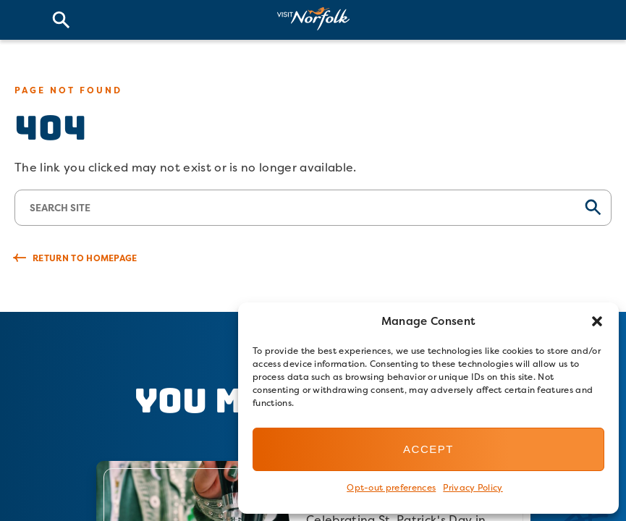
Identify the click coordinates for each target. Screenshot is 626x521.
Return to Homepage (85, 258)
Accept (428, 449)
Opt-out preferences (391, 487)
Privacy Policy (472, 487)
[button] (597, 321)
